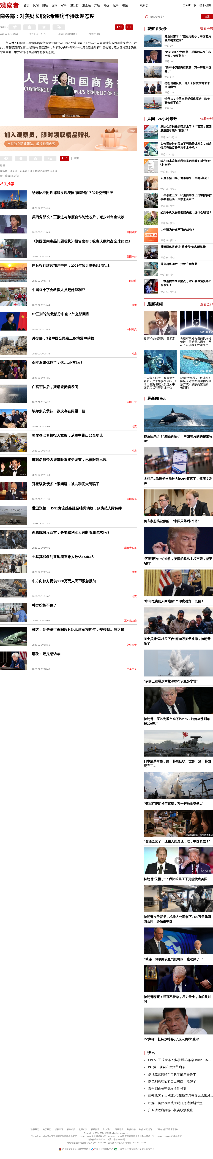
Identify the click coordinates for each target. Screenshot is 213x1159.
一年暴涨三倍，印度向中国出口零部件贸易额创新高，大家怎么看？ (186, 197)
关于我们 (47, 1129)
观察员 (142, 6)
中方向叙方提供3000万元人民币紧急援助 (64, 581)
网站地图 (119, 1129)
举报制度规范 (145, 1129)
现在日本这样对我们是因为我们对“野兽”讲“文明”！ (185, 163)
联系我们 (35, 1129)
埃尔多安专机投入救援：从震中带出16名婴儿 (67, 435)
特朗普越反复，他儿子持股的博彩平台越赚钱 (187, 85)
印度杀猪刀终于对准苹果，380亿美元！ (185, 178)
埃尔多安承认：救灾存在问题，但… (60, 411)
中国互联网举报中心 (102, 1149)
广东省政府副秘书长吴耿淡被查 (170, 1110)
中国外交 (132, 329)
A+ (45, 34)
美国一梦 (132, 256)
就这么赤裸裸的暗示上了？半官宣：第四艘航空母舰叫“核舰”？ (186, 128)
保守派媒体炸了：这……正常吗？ (57, 362)
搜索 (207, 16)
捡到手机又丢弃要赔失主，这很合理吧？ (186, 212)
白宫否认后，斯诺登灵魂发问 (55, 387)
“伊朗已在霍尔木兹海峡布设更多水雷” (171, 681)
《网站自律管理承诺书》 (167, 1129)
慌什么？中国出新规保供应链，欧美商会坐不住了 (187, 100)
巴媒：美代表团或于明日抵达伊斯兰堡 (175, 1103)
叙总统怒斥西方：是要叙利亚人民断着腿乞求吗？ (71, 532)
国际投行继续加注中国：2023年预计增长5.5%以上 (71, 265)
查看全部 (206, 29)
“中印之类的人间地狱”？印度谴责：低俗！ (174, 601)
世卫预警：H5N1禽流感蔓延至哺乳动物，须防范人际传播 (77, 508)
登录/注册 (205, 5)
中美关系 (132, 669)
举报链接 (131, 1129)
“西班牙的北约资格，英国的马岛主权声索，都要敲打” (188, 54)
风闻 (36, 5)
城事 (116, 5)
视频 (125, 5)
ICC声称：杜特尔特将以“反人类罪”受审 (171, 1039)
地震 (134, 305)
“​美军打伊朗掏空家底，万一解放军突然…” (188, 69)
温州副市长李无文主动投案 (167, 1089)
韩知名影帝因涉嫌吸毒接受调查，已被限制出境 (69, 460)
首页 (26, 5)
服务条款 (71, 1129)
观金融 (86, 5)
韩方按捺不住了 (44, 605)
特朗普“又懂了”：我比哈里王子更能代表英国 (175, 879)
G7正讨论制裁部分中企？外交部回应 (60, 314)
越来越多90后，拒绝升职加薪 (178, 264)
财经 (45, 5)
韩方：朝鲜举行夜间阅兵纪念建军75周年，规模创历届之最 (78, 629)
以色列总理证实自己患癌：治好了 (172, 1081)
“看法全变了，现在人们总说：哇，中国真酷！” (177, 841)
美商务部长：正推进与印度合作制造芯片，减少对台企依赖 (78, 217)
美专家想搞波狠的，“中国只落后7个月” (171, 521)
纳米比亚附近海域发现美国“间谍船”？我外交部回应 (72, 193)
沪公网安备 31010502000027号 (75, 1149)
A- (38, 34)
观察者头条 (130, 547)
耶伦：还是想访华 (46, 654)
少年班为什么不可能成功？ (177, 229)
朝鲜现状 (132, 644)
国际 (54, 5)
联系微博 (95, 1129)
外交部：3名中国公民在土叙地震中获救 (63, 338)
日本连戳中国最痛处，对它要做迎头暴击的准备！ (186, 283)
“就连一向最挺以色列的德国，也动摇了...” (173, 959)
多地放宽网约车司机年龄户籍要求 (172, 1074)
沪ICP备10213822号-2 (41, 1136)
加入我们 (107, 1129)
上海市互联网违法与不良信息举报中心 (134, 1149)
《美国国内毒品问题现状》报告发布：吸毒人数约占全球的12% (81, 241)
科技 (106, 5)
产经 (97, 5)
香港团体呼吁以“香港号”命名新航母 (183, 247)
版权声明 (59, 1129)
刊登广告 (83, 1129)
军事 (64, 5)
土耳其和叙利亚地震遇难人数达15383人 (63, 557)
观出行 (74, 5)
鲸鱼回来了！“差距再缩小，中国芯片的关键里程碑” (188, 38)
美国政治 (132, 499)
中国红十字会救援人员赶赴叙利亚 (58, 290)
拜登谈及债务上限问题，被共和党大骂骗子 (65, 484)
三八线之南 (130, 620)
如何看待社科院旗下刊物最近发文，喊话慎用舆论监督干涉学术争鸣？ (186, 145)
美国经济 (132, 232)
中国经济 (132, 280)
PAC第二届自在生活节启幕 (166, 1067)
